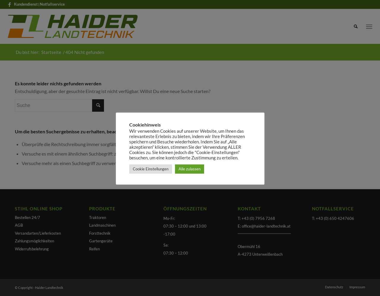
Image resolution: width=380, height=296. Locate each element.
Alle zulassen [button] (190, 169)
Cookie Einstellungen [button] (150, 169)
